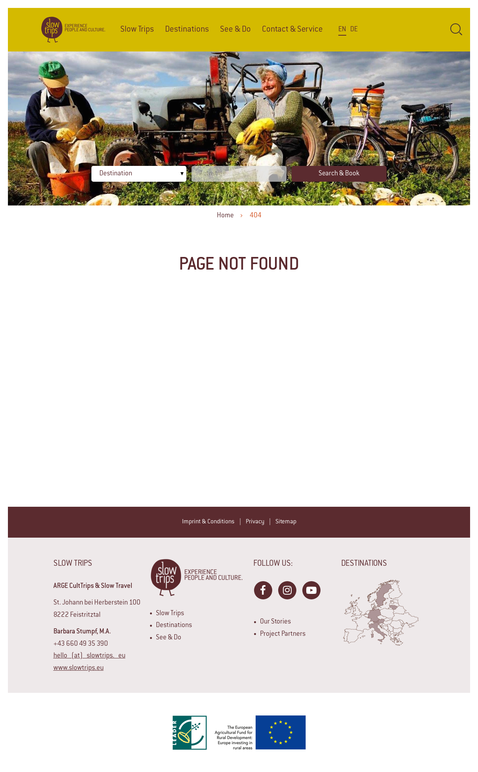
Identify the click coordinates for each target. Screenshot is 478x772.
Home (225, 216)
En (342, 30)
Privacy (255, 522)
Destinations (187, 30)
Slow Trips (137, 30)
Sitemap (285, 522)
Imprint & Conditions (208, 522)
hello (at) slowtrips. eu (89, 656)
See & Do (235, 30)
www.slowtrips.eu (78, 668)
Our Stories (275, 622)
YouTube (311, 589)
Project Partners (282, 634)
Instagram (286, 589)
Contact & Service (292, 30)
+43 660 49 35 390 (80, 644)
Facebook (262, 589)
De (354, 30)
